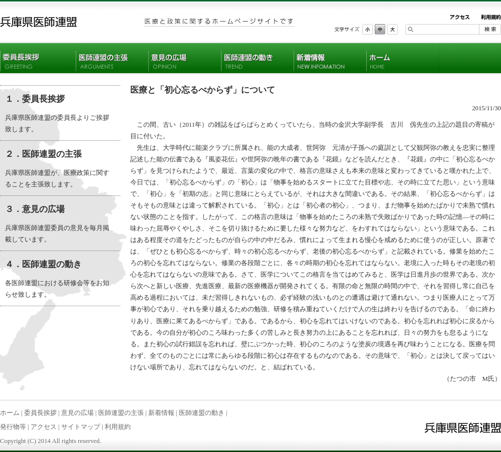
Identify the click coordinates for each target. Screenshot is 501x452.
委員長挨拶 (40, 412)
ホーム (10, 412)
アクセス (44, 426)
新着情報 (161, 412)
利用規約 (118, 426)
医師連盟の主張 (121, 412)
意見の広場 (77, 412)
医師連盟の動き (201, 412)
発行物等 (13, 426)
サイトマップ (80, 426)
